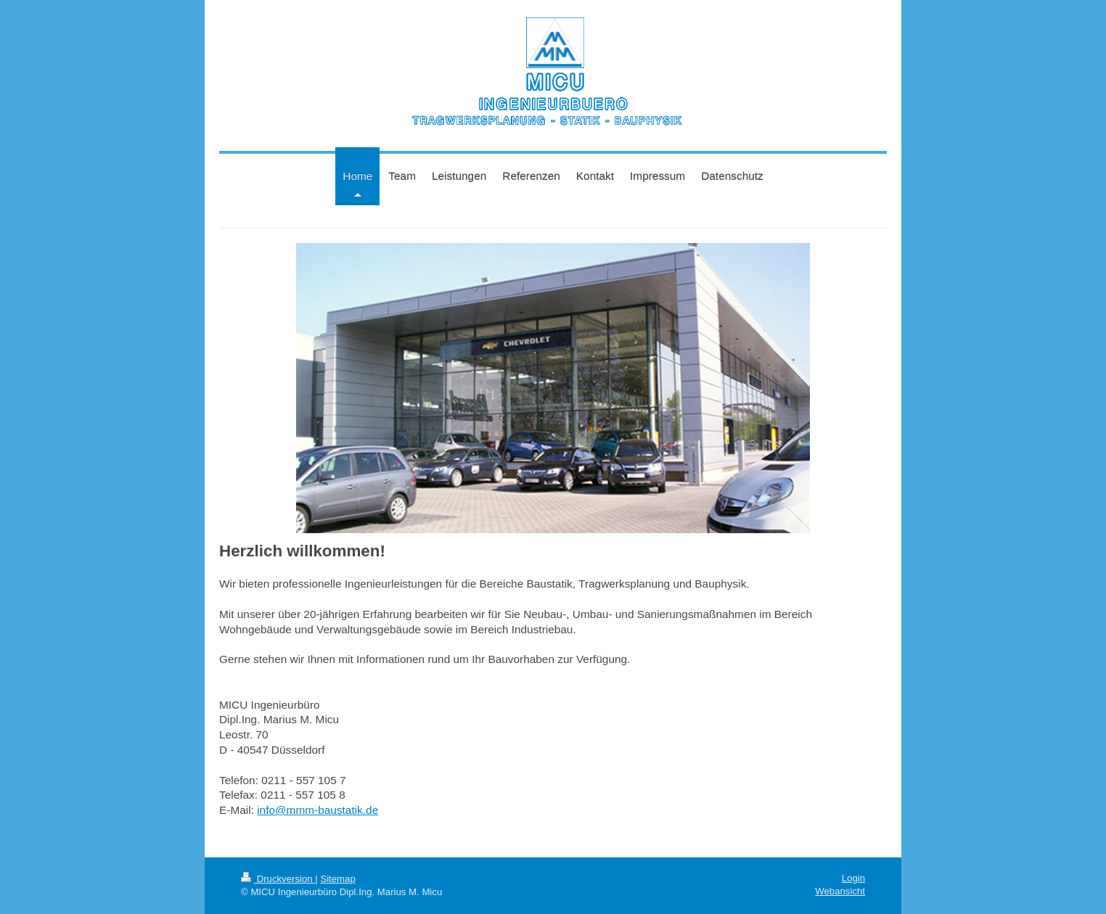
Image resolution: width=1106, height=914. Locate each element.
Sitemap (337, 878)
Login (853, 878)
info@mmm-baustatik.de (317, 810)
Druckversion (278, 878)
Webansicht (840, 891)
